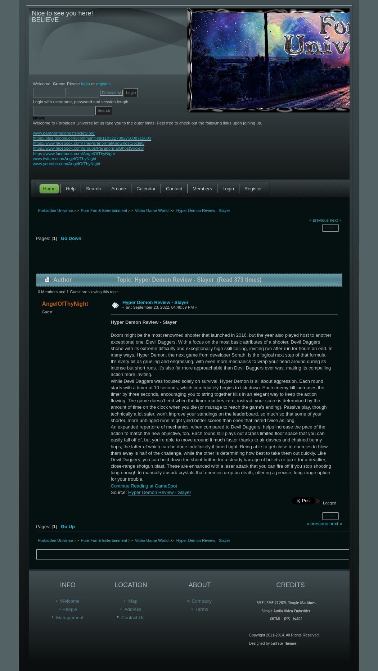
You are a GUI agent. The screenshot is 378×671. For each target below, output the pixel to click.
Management (70, 617)
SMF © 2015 (276, 602)
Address (132, 609)
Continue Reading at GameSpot (144, 486)
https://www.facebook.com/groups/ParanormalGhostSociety (88, 148)
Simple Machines (302, 602)
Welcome (70, 601)
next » (335, 220)
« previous (319, 220)
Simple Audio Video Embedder (286, 610)
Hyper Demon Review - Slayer (155, 302)
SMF (259, 602)
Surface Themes (283, 643)
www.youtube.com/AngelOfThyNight (66, 163)
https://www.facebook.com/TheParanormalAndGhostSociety (89, 143)
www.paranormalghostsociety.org (64, 133)
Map (132, 601)
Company (202, 601)
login (85, 83)
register (103, 83)
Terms (201, 609)
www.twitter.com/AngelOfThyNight (64, 158)
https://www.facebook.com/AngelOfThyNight (74, 153)
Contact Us (132, 617)
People (70, 609)
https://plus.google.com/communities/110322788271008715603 (92, 138)
